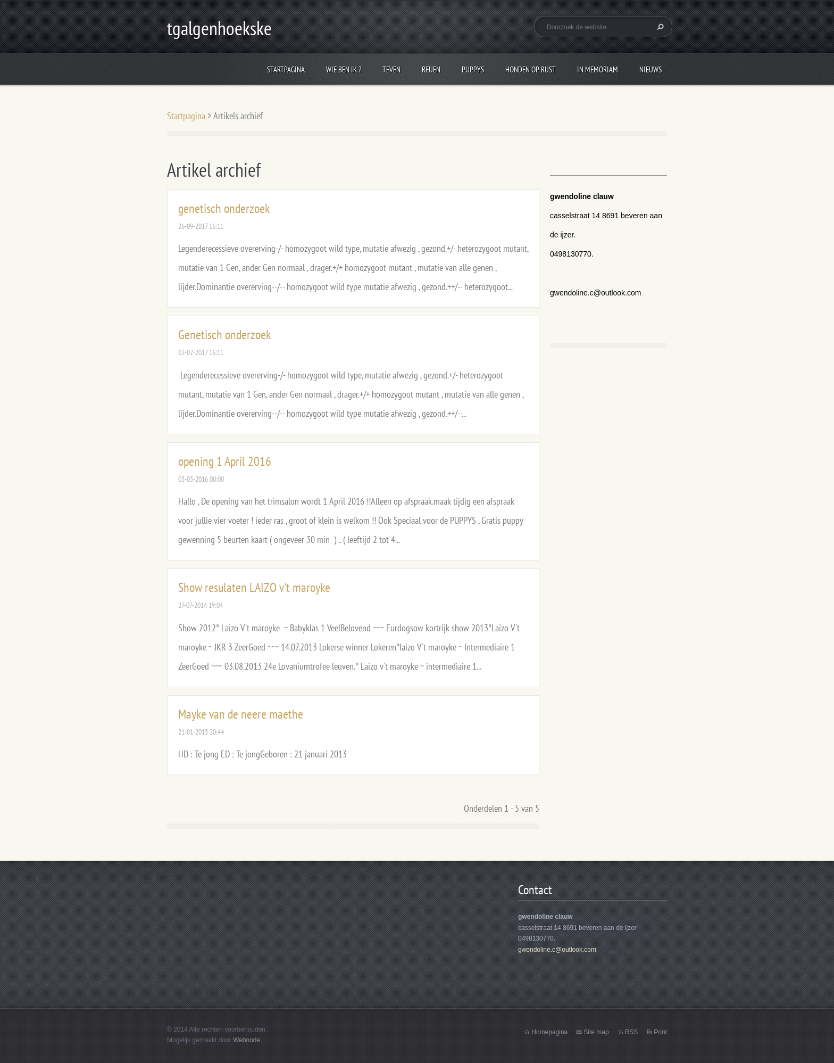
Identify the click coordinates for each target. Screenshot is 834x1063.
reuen (431, 69)
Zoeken (659, 27)
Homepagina (549, 1032)
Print (660, 1032)
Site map (595, 1032)
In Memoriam (597, 69)
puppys (473, 69)
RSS (631, 1032)
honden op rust (530, 69)
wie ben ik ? (343, 69)
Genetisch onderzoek (224, 334)
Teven (391, 69)
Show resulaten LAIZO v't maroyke (254, 587)
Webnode (246, 1040)
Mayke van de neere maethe (240, 714)
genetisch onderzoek (224, 208)
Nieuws (650, 69)
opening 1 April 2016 (224, 461)
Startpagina (286, 69)
